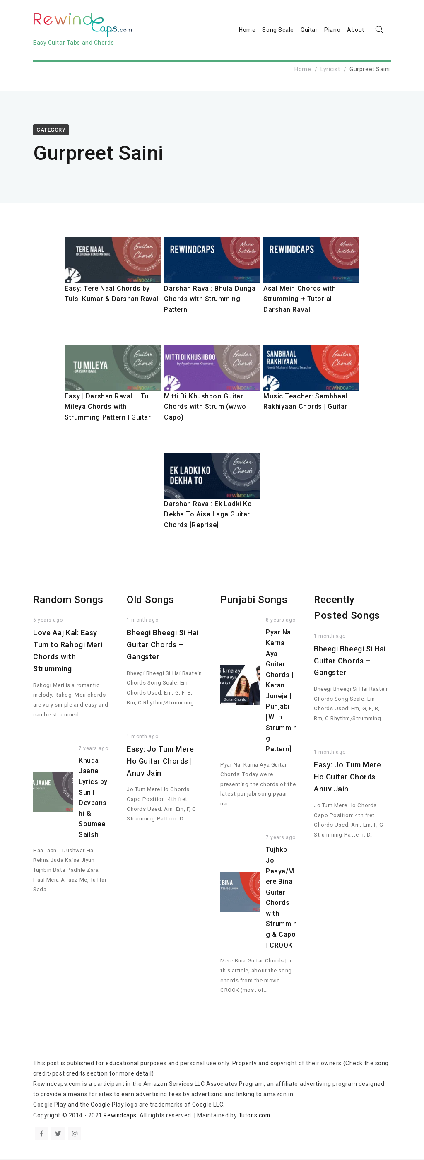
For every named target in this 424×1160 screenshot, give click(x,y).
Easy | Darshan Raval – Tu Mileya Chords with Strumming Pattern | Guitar (108, 407)
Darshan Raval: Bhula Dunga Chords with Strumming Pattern (210, 300)
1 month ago (142, 622)
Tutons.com (256, 1116)
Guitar (309, 30)
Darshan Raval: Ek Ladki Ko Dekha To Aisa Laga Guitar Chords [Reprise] (208, 515)
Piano (332, 30)
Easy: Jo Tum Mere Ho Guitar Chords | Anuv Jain (160, 762)
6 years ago (48, 622)
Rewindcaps (121, 1116)
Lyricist (330, 70)
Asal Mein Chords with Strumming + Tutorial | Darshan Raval (299, 300)
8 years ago (280, 622)
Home (247, 30)
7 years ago (93, 749)
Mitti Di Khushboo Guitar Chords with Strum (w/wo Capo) (205, 407)
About (355, 30)
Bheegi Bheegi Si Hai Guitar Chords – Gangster (163, 646)
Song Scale (278, 30)
